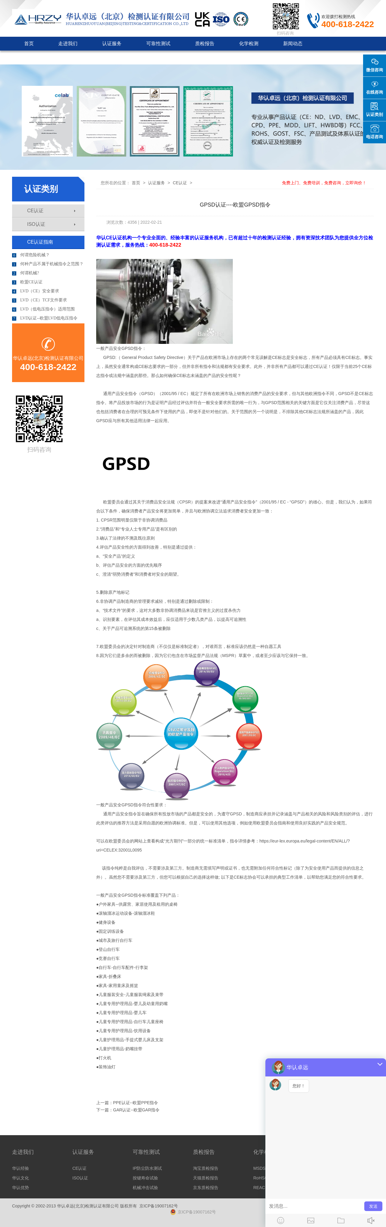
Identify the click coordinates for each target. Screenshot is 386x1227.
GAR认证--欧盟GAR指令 (136, 1109)
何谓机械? (25, 273)
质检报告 (204, 43)
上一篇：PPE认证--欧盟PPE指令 (127, 1102)
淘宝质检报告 (205, 1168)
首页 (29, 43)
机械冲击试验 (145, 1187)
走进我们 (68, 43)
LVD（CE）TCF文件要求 (39, 300)
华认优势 (20, 1187)
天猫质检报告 (205, 1178)
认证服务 (112, 43)
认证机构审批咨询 (43, 57)
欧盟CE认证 (27, 282)
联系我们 (141, 57)
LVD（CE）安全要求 (35, 291)
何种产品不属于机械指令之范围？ (48, 264)
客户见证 (97, 57)
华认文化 (20, 1178)
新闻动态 (292, 43)
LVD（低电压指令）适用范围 (43, 309)
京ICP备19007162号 (158, 1206)
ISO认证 (51, 224)
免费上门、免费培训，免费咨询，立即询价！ (324, 183)
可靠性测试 (158, 43)
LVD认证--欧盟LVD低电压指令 (45, 318)
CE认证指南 (40, 241)
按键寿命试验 (145, 1178)
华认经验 (20, 1168)
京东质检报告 (205, 1187)
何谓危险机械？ (31, 255)
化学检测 (248, 43)
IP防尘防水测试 (147, 1168)
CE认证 (51, 210)
